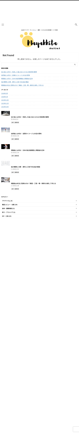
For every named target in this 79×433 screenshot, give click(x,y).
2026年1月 (4, 97)
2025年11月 (5, 103)
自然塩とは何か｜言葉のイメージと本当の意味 (15, 75)
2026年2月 (4, 93)
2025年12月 (5, 100)
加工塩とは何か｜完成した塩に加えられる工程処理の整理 (19, 72)
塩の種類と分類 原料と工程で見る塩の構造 (15, 82)
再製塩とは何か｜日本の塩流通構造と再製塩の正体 (17, 78)
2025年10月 (5, 107)
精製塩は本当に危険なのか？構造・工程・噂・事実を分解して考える (22, 85)
